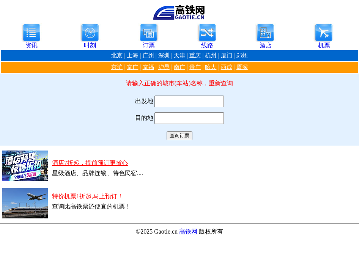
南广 (179, 67)
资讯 (31, 45)
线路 (207, 45)
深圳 (164, 55)
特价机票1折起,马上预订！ (87, 196)
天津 (179, 55)
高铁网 (188, 231)
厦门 (226, 55)
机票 (324, 45)
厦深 (242, 67)
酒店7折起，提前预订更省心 (90, 163)
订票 (149, 45)
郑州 (242, 55)
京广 (132, 67)
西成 (226, 67)
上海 (132, 55)
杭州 (210, 55)
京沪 (117, 67)
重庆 (195, 55)
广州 (148, 55)
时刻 (90, 45)
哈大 (210, 67)
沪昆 (164, 67)
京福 (148, 67)
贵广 (195, 67)
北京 (117, 55)
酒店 (266, 45)
